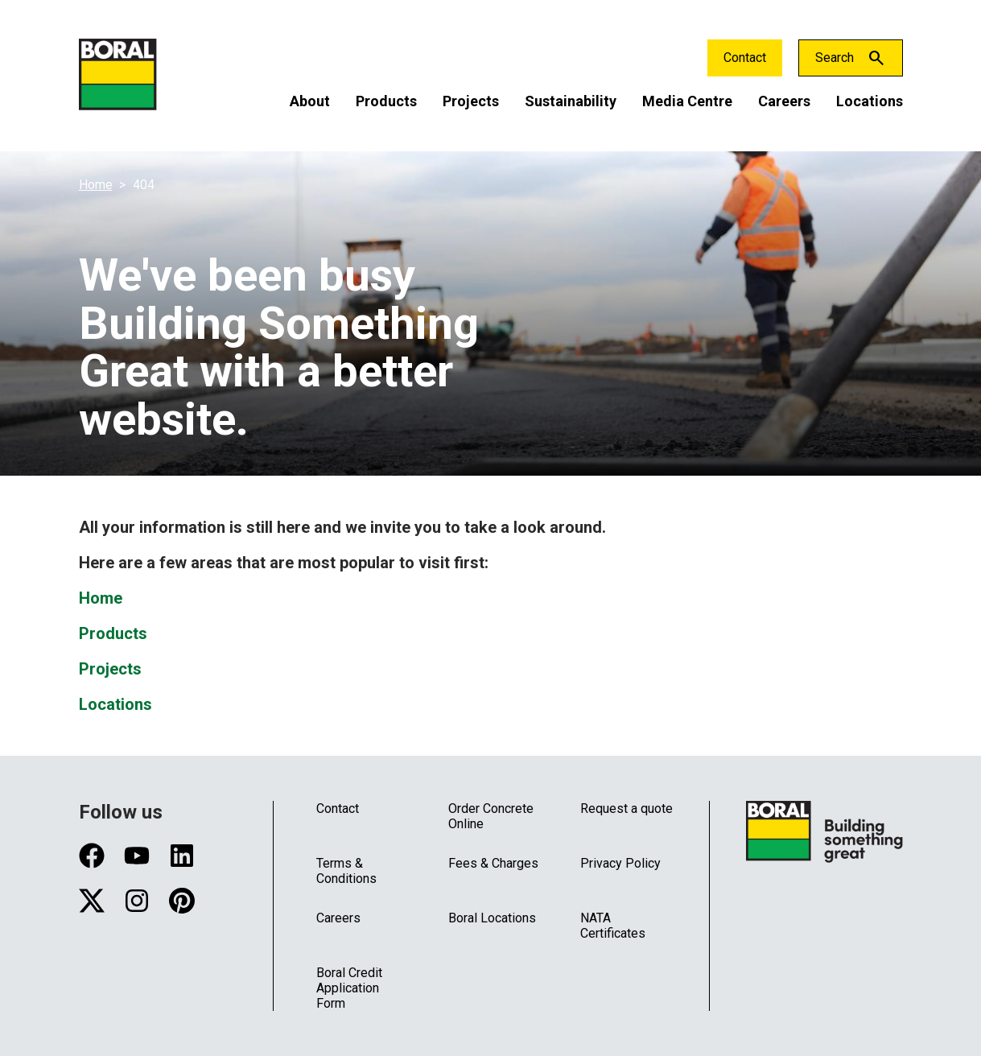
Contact (744, 57)
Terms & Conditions (346, 871)
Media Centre (687, 101)
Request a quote (626, 808)
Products (386, 101)
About (310, 101)
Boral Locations (492, 918)
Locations (869, 101)
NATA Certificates (612, 925)
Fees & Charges (493, 863)
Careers (784, 101)
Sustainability (570, 101)
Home (96, 184)
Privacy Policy (620, 863)
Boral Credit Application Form (349, 988)
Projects (471, 101)
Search (834, 57)
